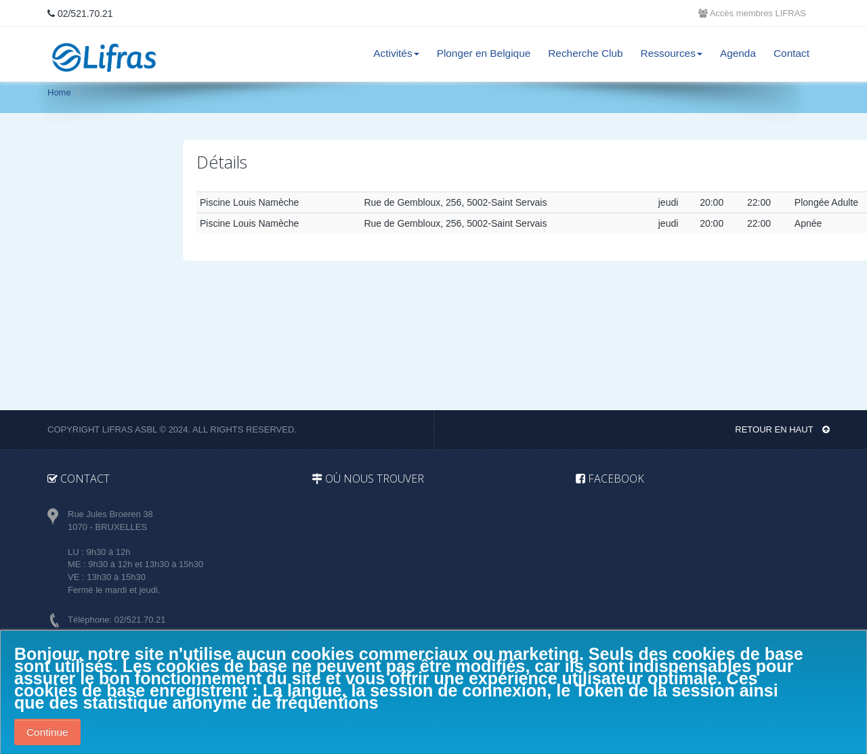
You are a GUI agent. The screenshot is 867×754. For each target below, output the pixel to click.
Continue (47, 732)
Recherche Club (585, 53)
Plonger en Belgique (484, 53)
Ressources (671, 53)
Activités (396, 53)
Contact (791, 53)
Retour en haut (782, 429)
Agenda (738, 53)
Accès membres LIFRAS (752, 13)
